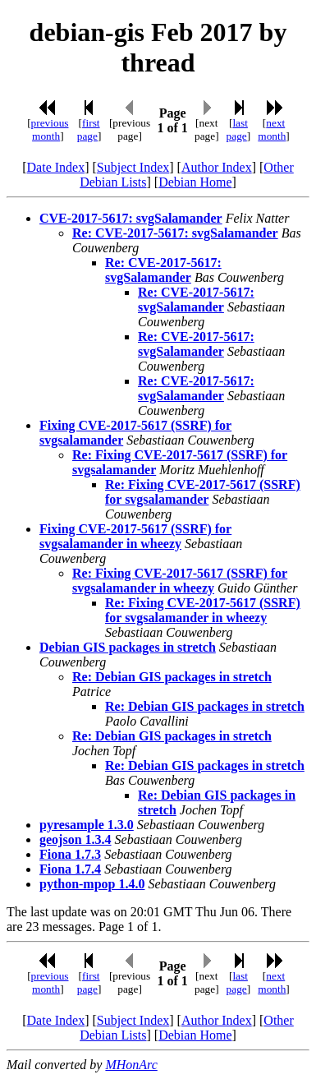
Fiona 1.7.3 (70, 854)
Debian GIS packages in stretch (127, 647)
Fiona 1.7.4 (70, 869)
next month (272, 129)
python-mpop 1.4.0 (91, 884)
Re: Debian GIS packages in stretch (172, 677)
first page (88, 129)
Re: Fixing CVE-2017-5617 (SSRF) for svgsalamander (202, 491)
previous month (50, 129)
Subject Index (133, 167)
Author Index (216, 167)
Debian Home (194, 182)
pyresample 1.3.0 (86, 825)
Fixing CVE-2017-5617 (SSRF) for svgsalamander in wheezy (135, 536)
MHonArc (131, 1065)
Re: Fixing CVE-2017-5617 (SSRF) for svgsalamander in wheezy (179, 580)
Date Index (56, 167)
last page (237, 129)
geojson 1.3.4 (75, 839)
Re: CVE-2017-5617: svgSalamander (175, 233)
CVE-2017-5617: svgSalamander (130, 218)
